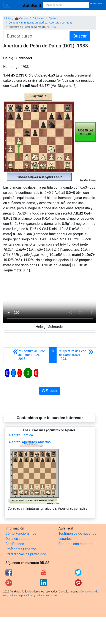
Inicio (7, 18)
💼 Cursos (21, 18)
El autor (49, 391)
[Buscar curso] (66, 5)
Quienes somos (17, 539)
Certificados (14, 544)
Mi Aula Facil (96, 3)
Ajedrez (53, 18)
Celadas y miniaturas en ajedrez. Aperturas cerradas (40, 22)
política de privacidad (21, 595)
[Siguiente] (76, 355)
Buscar (80, 36)
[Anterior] (29, 355)
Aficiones (38, 18)
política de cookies (46, 595)
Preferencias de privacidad (25, 554)
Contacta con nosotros (76, 544)
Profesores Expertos (20, 549)
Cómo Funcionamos (20, 533)
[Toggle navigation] (7, 5)
